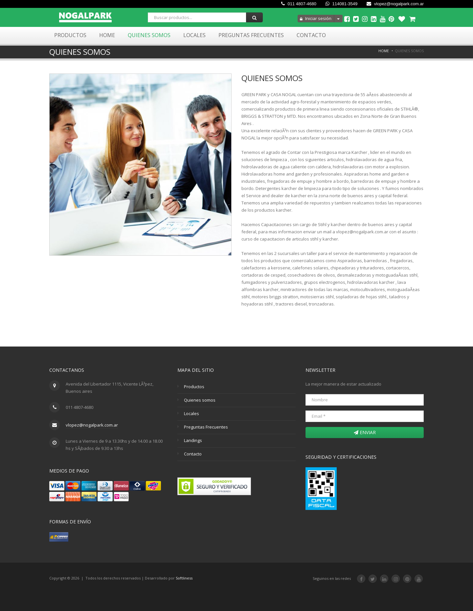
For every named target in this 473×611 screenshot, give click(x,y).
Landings (193, 440)
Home (107, 35)
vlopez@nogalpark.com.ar (395, 3)
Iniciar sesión (315, 18)
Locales (194, 35)
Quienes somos (199, 400)
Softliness (184, 578)
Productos (70, 35)
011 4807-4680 (298, 3)
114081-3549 (341, 3)
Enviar (365, 432)
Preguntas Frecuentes (251, 35)
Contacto (311, 35)
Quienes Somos (149, 35)
